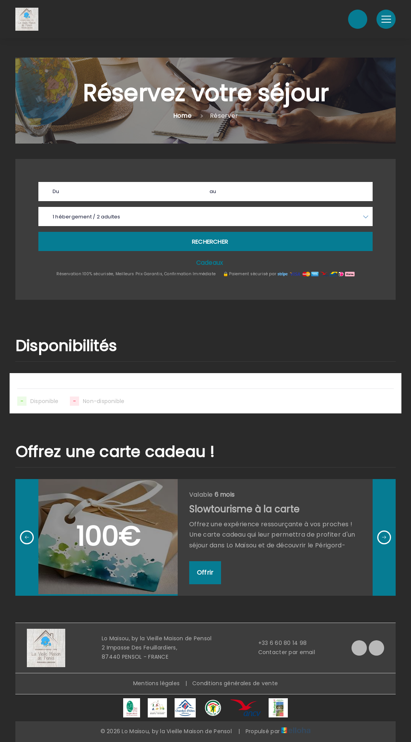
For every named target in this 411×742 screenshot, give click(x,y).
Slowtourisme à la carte (244, 509)
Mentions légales (156, 683)
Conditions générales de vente (235, 683)
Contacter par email (282, 652)
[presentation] (27, 537)
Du (56, 191)
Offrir (205, 572)
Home (182, 115)
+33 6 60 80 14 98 (278, 643)
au (213, 191)
